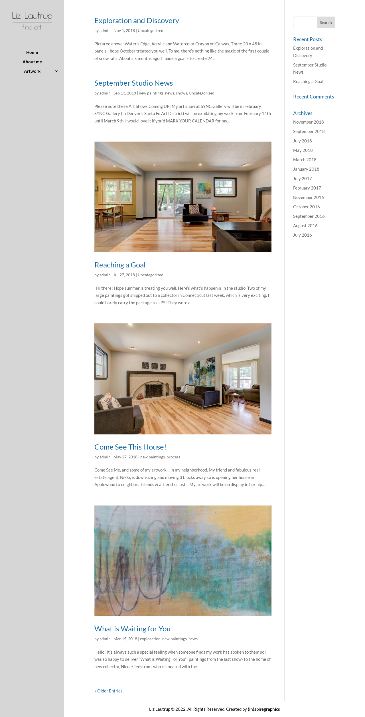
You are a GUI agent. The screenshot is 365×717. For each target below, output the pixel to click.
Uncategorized (150, 30)
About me (32, 62)
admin (105, 30)
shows (181, 92)
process (173, 456)
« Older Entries (108, 690)
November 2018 (308, 121)
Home (32, 52)
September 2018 (309, 131)
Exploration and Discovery (136, 20)
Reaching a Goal (120, 264)
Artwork (32, 71)
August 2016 (305, 225)
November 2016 (308, 197)
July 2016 (302, 234)
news (169, 92)
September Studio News (133, 82)
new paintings (151, 92)
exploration (150, 638)
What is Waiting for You (132, 628)
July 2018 (302, 140)
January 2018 (306, 169)
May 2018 (303, 150)
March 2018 (305, 159)
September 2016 (309, 216)
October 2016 (306, 206)
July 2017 (302, 178)
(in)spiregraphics (264, 709)
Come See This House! (130, 446)
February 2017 (307, 187)
